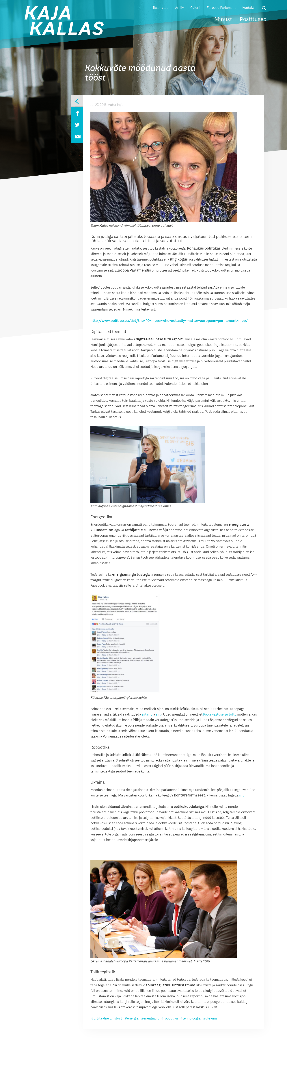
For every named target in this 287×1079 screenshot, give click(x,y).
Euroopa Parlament (221, 8)
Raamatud (161, 8)
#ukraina (210, 1018)
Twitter (77, 125)
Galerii (195, 8)
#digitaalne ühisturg (106, 1018)
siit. (242, 795)
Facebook (77, 113)
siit (144, 714)
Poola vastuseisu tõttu (219, 714)
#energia (132, 1018)
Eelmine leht (77, 101)
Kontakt (248, 8)
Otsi (264, 8)
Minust (223, 19)
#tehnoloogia (190, 1018)
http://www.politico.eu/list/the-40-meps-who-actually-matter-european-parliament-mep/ (169, 321)
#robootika (169, 1018)
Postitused (253, 19)
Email (77, 137)
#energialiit (150, 1018)
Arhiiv (179, 8)
